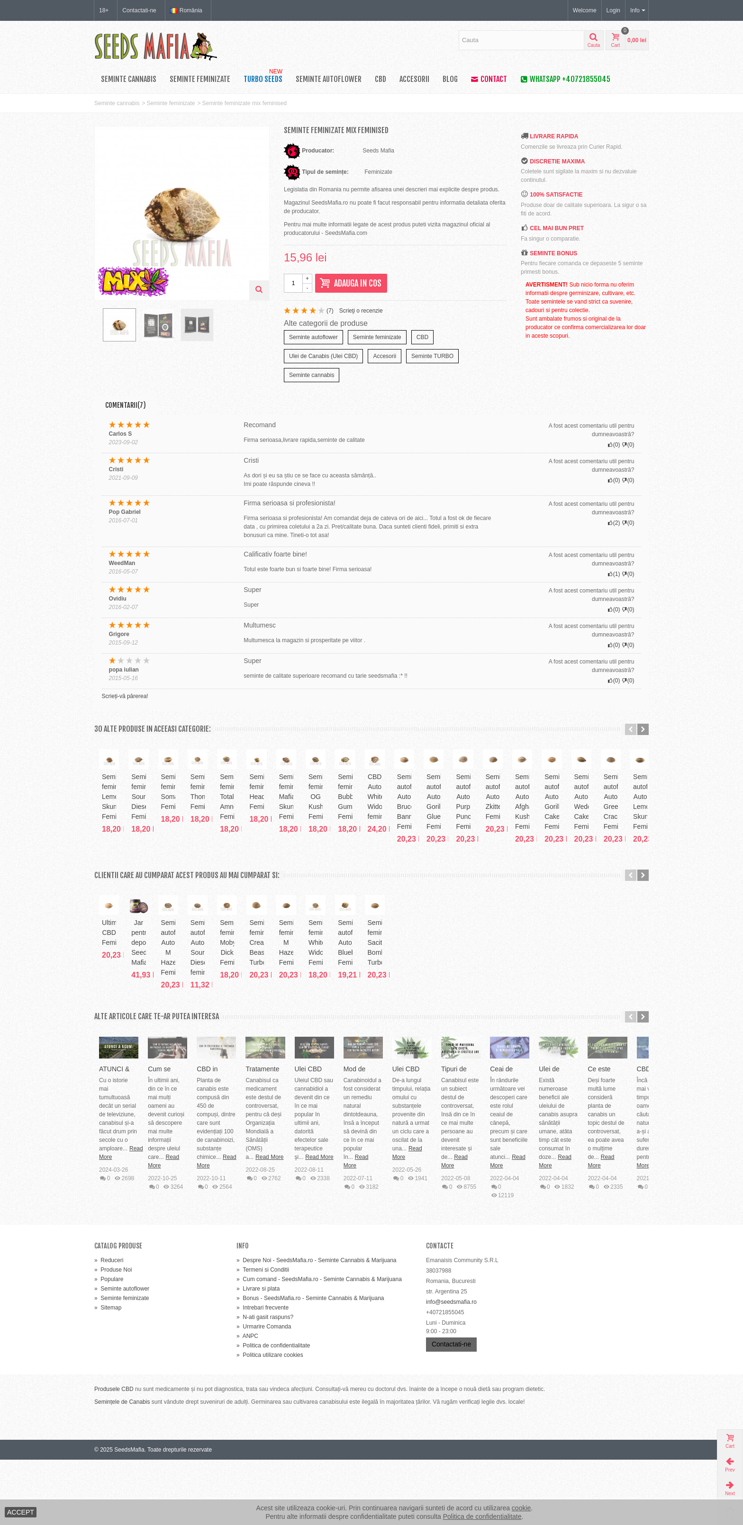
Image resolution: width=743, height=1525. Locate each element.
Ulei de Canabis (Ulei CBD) (323, 356)
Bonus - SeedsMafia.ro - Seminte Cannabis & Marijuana (310, 1363)
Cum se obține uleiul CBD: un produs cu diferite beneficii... (369, 1228)
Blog (450, 79)
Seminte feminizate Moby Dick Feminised (593, 1050)
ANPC (247, 1401)
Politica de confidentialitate (273, 1411)
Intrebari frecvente (262, 1373)
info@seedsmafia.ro (451, 1367)
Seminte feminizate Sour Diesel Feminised (260, 863)
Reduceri (108, 1325)
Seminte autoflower (329, 79)
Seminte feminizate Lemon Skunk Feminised (149, 863)
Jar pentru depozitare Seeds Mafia (260, 1050)
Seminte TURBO (432, 356)
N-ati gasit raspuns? (264, 1382)
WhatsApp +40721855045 (565, 79)
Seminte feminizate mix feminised (244, 103)
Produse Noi (113, 1335)
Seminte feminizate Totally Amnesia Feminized (593, 863)
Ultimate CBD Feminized (149, 1046)
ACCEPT (20, 1512)
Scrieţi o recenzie (361, 310)
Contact (489, 79)
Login (613, 10)
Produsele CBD (114, 1454)
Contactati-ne (139, 10)
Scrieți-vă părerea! (125, 696)
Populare (108, 1344)
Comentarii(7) (125, 405)
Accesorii (414, 79)
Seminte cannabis (128, 79)
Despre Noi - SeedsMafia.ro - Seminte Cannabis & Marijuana (316, 1325)
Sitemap (107, 1373)
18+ (104, 10)
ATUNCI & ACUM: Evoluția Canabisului (156, 1228)
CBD (380, 79)
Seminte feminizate (200, 79)
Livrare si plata (258, 1354)
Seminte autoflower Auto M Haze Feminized (371, 1050)
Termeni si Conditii (262, 1335)
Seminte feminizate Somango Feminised (371, 863)
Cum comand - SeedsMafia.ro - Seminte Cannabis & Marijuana (319, 1344)
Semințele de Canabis (122, 1467)
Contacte (439, 1311)
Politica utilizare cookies (269, 1420)
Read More (224, 1248)
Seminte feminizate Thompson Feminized (482, 863)
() (330, 310)
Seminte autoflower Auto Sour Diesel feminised (482, 1050)
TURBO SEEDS (264, 77)
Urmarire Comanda (263, 1392)
